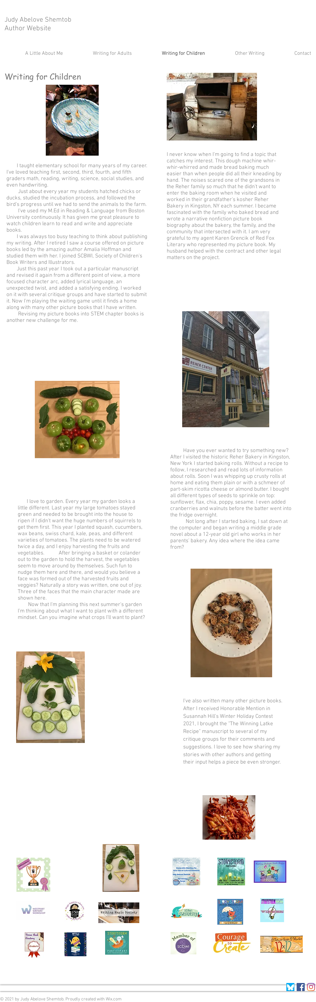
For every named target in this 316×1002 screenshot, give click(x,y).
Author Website (28, 28)
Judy (12, 20)
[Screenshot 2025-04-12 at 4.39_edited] (290, 987)
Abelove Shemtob (46, 20)
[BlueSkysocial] (311, 987)
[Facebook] (301, 987)
